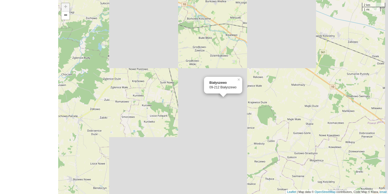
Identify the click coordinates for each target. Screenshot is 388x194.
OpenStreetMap (325, 191)
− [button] (65, 16)
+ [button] (65, 7)
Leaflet (291, 191)
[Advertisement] (29, 97)
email (383, 191)
